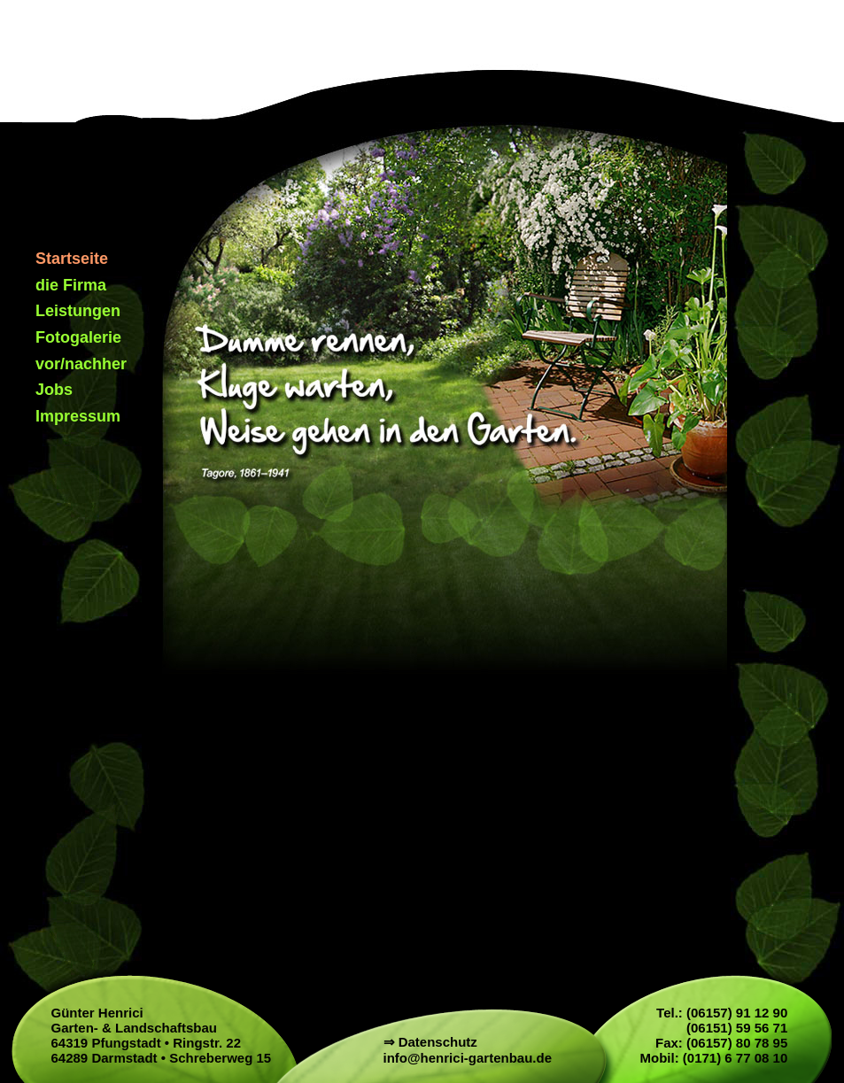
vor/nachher (81, 364)
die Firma (70, 285)
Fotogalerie (78, 337)
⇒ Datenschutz (430, 1041)
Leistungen (77, 311)
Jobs (54, 389)
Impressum (77, 416)
